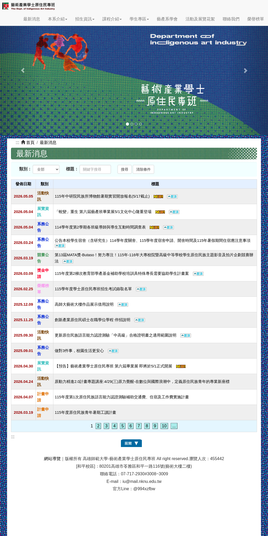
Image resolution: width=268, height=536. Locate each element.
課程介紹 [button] (112, 19)
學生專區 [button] (139, 19)
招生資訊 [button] (84, 19)
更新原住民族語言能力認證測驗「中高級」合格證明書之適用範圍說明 (123, 335)
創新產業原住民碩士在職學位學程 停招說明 (100, 320)
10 (164, 426)
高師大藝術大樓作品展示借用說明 (91, 304)
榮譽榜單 (255, 19)
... (174, 426)
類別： (25, 169)
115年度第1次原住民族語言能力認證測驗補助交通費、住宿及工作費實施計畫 (122, 397)
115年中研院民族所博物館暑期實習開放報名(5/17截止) (116, 196)
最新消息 (31, 19)
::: (17, 142)
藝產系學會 (167, 19)
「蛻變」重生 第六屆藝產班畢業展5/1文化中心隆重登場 (117, 212)
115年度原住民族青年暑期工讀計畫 (85, 412)
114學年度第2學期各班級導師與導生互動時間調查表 (114, 227)
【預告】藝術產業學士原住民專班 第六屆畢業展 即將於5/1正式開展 (120, 366)
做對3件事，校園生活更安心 (87, 351)
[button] (20, 67)
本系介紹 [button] (57, 19)
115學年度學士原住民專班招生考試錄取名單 (100, 289)
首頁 (30, 142)
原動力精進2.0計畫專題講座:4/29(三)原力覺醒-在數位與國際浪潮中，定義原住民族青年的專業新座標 (142, 381)
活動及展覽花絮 (200, 19)
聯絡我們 (231, 19)
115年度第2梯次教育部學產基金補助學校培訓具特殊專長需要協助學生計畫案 (129, 273)
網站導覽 (52, 458)
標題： (72, 169)
